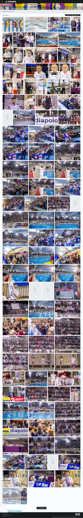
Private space (77, 8)
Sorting (76, 15)
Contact (4, 516)
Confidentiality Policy (7, 515)
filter (68, 15)
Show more (41, 508)
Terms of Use (5, 513)
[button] (3, 511)
